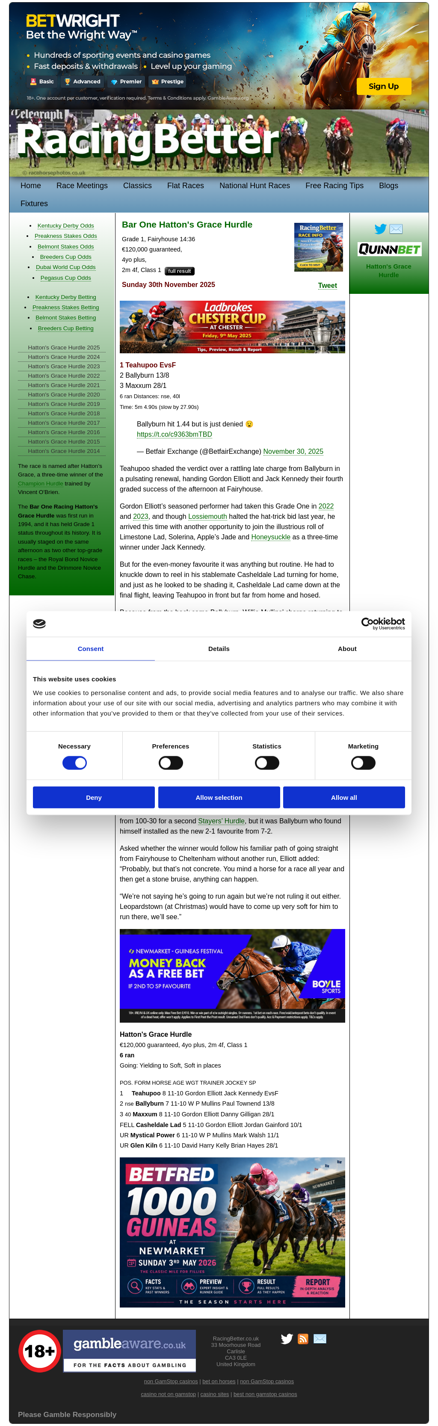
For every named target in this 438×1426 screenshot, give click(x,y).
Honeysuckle (270, 537)
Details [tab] (219, 648)
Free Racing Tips (334, 185)
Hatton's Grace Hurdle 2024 (64, 357)
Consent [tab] (91, 648)
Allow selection (218, 797)
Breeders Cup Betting (66, 328)
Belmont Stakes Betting (66, 317)
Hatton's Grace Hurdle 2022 (64, 376)
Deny (94, 797)
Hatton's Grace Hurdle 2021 (64, 385)
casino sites (215, 1394)
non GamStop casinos (171, 1381)
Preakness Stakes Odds (66, 236)
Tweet (327, 285)
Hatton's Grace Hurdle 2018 (64, 413)
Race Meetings (82, 185)
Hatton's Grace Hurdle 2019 (64, 404)
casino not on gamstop (168, 1394)
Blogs (388, 185)
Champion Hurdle (40, 483)
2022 (326, 506)
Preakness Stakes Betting (66, 307)
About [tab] (347, 648)
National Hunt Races (254, 185)
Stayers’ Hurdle (221, 821)
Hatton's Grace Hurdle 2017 (64, 423)
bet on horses (219, 1381)
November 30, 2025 (293, 451)
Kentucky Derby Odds (66, 225)
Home (31, 185)
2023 (140, 516)
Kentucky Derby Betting (66, 297)
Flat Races (185, 185)
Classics (137, 185)
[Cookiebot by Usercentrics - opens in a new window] (367, 624)
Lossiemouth (207, 516)
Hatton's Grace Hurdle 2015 (64, 441)
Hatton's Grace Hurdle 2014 (64, 451)
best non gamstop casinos (265, 1394)
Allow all (344, 797)
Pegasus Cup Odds (66, 278)
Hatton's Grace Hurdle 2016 (64, 432)
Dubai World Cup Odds (66, 267)
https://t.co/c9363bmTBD (174, 434)
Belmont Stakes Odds (66, 246)
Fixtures (34, 203)
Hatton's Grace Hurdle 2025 (64, 347)
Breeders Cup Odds (66, 257)
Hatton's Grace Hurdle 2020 (64, 394)
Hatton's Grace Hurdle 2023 (64, 366)
